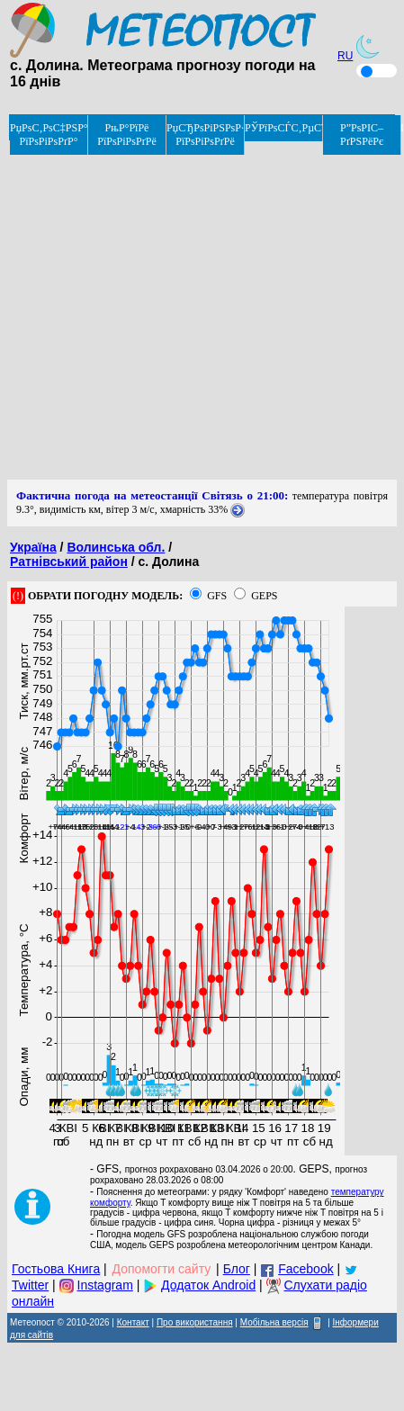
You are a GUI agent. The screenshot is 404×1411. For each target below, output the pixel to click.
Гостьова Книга (56, 1269)
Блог (236, 1269)
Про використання (195, 1322)
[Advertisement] (168, 311)
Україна (33, 547)
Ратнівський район (69, 561)
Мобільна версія (274, 1322)
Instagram (105, 1285)
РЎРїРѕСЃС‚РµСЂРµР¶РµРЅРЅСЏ (284, 127)
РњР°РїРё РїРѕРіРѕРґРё (127, 134)
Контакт (133, 1322)
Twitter (30, 1285)
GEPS (264, 595)
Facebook (305, 1269)
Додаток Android (208, 1285)
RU (345, 55)
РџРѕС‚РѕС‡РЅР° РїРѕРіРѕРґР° (49, 134)
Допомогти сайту (161, 1269)
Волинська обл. (116, 547)
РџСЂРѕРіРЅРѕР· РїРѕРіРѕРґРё (205, 134)
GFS (217, 595)
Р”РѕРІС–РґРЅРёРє (361, 134)
